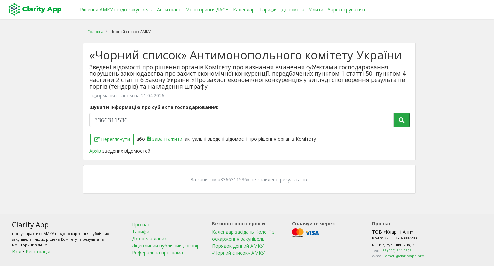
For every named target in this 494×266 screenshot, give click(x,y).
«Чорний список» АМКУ (238, 253)
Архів (95, 151)
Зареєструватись (347, 9)
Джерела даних (149, 238)
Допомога (292, 9)
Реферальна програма (157, 252)
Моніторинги (206, 9)
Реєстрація (38, 251)
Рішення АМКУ (116, 9)
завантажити (165, 139)
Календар (244, 9)
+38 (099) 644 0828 (395, 250)
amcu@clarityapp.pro (404, 255)
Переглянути (112, 139)
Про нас (141, 224)
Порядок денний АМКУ (238, 246)
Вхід (16, 251)
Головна (95, 31)
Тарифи (268, 9)
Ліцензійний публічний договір (166, 245)
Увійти (316, 9)
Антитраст (169, 9)
